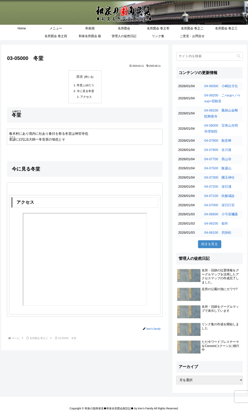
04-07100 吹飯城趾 (219, 196)
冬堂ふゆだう (85, 85)
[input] (209, 56)
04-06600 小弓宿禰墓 (221, 214)
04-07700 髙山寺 (217, 159)
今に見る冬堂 (85, 91)
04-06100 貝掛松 (217, 232)
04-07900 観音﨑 (217, 140)
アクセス (86, 97)
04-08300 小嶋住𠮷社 (221, 86)
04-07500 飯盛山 (217, 168)
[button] (238, 56)
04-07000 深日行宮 (219, 205)
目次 (79, 76)
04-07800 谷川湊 (217, 150)
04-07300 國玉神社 (219, 177)
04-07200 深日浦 (217, 186)
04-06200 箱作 (216, 223)
